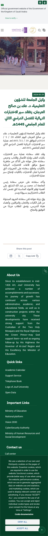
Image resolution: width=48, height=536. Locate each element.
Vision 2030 (11, 422)
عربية (44, 30)
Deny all (22, 522)
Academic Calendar (15, 370)
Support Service (13, 375)
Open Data (10, 392)
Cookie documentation (24, 514)
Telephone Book (13, 381)
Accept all (22, 528)
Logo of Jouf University (17, 387)
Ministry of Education (16, 410)
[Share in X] (19, 256)
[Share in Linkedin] (10, 256)
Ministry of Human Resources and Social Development (22, 435)
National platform (14, 416)
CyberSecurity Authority (17, 427)
